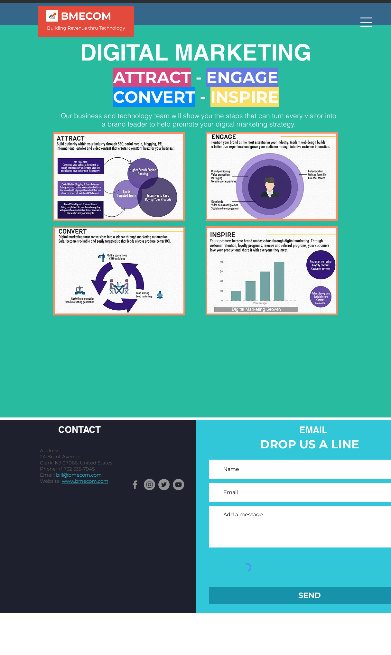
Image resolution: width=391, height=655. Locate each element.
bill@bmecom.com (79, 475)
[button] (366, 22)
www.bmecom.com (85, 481)
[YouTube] (178, 484)
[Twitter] (164, 484)
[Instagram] (149, 484)
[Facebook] (135, 484)
